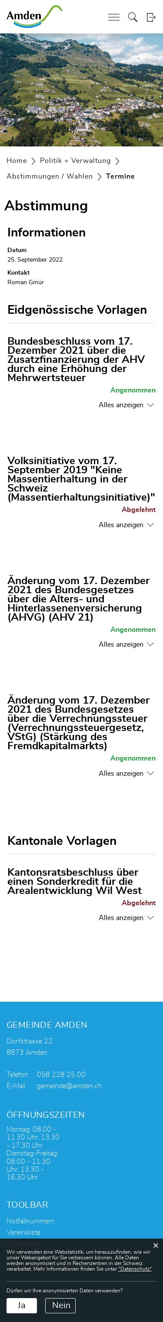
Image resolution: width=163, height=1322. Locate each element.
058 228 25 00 (61, 1074)
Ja (22, 1305)
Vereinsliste (23, 1232)
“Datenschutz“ (135, 1269)
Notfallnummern (31, 1221)
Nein (61, 1305)
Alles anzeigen (121, 405)
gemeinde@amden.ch (69, 1086)
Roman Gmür (25, 282)
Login (151, 17)
